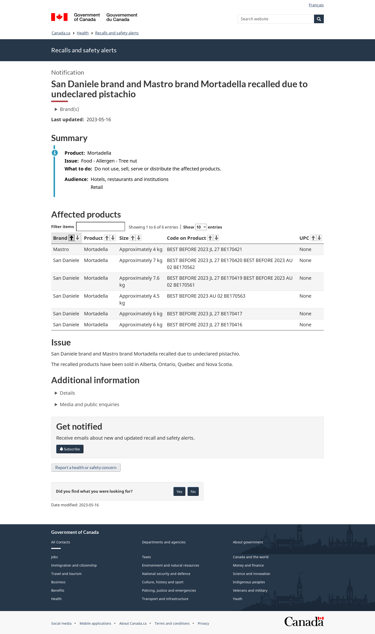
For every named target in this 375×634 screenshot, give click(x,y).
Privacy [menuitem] (203, 623)
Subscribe (70, 449)
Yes (179, 491)
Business (58, 582)
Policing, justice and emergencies (169, 590)
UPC (310, 238)
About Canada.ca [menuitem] (133, 623)
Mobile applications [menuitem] (95, 623)
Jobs (54, 557)
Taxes (146, 557)
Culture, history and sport (162, 582)
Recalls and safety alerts (117, 33)
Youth (237, 598)
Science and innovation (251, 573)
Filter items (88, 226)
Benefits (57, 590)
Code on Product (193, 238)
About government (248, 542)
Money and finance (248, 565)
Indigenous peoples (249, 582)
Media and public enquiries (89, 404)
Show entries (202, 227)
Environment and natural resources (170, 565)
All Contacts (60, 542)
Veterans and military (250, 590)
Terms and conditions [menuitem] (172, 623)
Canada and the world (251, 557)
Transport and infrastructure (165, 598)
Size (130, 238)
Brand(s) (69, 109)
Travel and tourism (66, 573)
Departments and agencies (164, 542)
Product (100, 238)
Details (67, 393)
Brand (66, 238)
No (193, 491)
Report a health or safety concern (85, 467)
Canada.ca (61, 33)
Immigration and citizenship (74, 565)
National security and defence (166, 573)
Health (83, 33)
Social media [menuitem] (61, 623)
